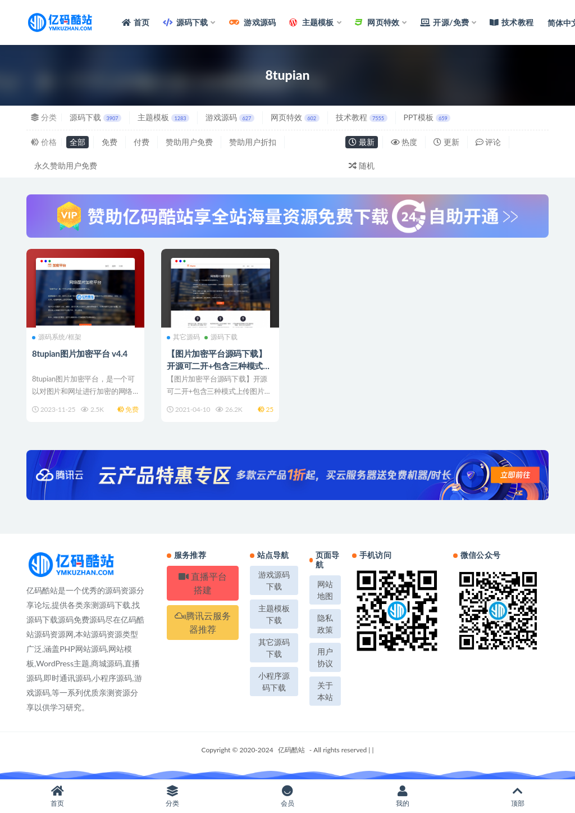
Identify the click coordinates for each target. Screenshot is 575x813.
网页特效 (295, 117)
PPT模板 (427, 117)
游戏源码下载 (274, 580)
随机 (362, 165)
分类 (172, 796)
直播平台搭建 (203, 583)
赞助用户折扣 (252, 142)
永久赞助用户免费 (65, 165)
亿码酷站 (291, 750)
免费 (109, 142)
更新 (446, 142)
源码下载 (95, 117)
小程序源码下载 (274, 681)
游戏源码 (230, 117)
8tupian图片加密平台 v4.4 (79, 353)
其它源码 (183, 337)
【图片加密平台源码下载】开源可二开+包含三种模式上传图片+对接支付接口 (219, 365)
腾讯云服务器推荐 (203, 622)
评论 (488, 142)
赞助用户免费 (189, 142)
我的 (402, 796)
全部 (77, 142)
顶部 (517, 796)
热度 (404, 142)
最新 (362, 142)
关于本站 (325, 691)
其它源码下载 (274, 647)
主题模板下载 (274, 614)
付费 (141, 142)
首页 (57, 796)
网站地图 (325, 590)
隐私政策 (325, 623)
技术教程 (361, 117)
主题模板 (163, 117)
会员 (287, 796)
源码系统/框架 (56, 337)
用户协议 (325, 657)
